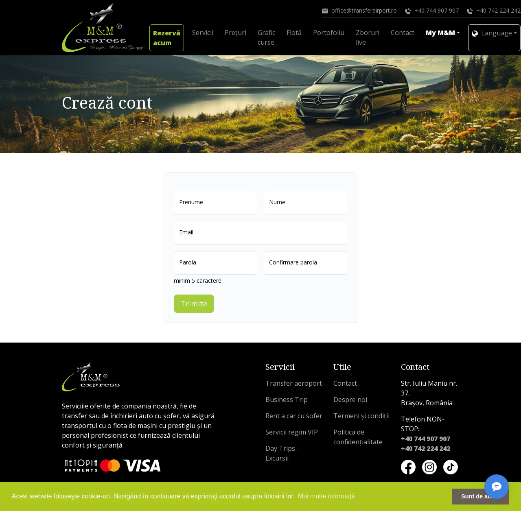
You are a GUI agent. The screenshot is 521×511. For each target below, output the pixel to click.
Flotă (294, 32)
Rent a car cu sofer (293, 415)
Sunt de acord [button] (480, 496)
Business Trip (286, 399)
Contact (402, 32)
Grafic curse (266, 37)
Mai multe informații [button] (326, 496)
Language (492, 32)
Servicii (202, 32)
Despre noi (350, 399)
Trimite (194, 303)
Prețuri (235, 32)
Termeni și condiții (361, 415)
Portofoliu (328, 32)
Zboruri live (367, 37)
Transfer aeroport (293, 383)
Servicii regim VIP (291, 432)
